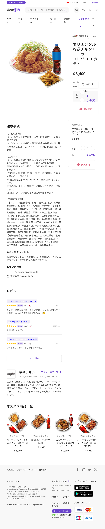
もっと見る (34, 358)
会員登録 (95, 2)
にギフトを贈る (16, 2)
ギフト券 (66, 497)
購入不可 (85, 109)
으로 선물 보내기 (61, 511)
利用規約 (10, 469)
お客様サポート (61, 481)
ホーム (74, 36)
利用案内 (42, 469)
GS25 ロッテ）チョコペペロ (18, 321)
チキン (83, 36)
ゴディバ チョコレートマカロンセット (22, 301)
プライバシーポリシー (26, 469)
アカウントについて (56, 504)
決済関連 (66, 503)
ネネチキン (93, 36)
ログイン (85, 2)
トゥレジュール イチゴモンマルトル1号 (22, 339)
